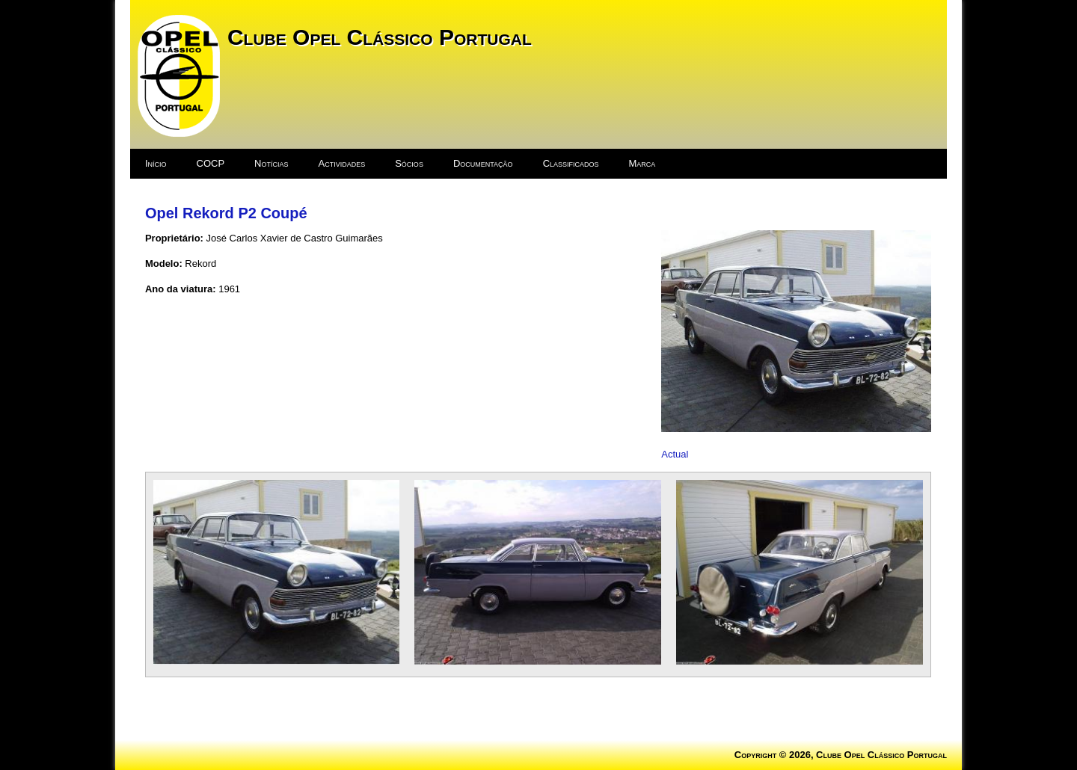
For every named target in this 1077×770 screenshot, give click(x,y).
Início (156, 163)
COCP (211, 163)
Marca (642, 163)
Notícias (271, 163)
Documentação (483, 163)
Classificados (571, 163)
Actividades (342, 163)
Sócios (409, 163)
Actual (674, 454)
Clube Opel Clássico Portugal (379, 37)
